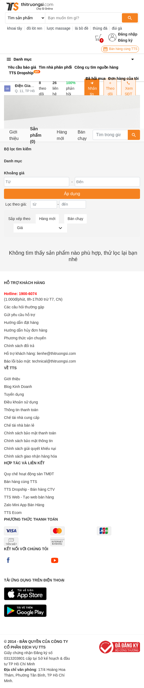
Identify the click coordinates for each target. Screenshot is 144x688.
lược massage (59, 28)
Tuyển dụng (14, 394)
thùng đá (100, 28)
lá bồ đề (81, 28)
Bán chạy (82, 135)
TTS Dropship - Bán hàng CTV (29, 489)
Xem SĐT (128, 88)
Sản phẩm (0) (36, 135)
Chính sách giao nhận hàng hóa (30, 456)
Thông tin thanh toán (21, 410)
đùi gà (117, 28)
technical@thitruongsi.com (54, 361)
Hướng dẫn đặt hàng (21, 322)
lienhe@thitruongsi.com (56, 353)
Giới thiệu (14, 135)
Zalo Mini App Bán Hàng (24, 505)
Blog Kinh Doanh (18, 386)
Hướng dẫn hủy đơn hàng (25, 330)
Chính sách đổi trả (19, 346)
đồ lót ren (34, 28)
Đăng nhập (127, 34)
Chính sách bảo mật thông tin (28, 441)
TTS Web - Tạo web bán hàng (29, 497)
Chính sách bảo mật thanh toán (30, 433)
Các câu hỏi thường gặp (24, 307)
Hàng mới (62, 135)
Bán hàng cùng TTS (120, 49)
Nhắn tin (92, 88)
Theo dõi (110, 88)
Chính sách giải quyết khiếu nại (30, 448)
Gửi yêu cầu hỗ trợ (19, 315)
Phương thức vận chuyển (25, 338)
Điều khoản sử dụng (21, 402)
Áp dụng (72, 193)
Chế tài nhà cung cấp (21, 417)
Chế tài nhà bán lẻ (19, 425)
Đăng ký (125, 40)
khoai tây (14, 28)
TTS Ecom (13, 512)
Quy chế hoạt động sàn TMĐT (29, 474)
